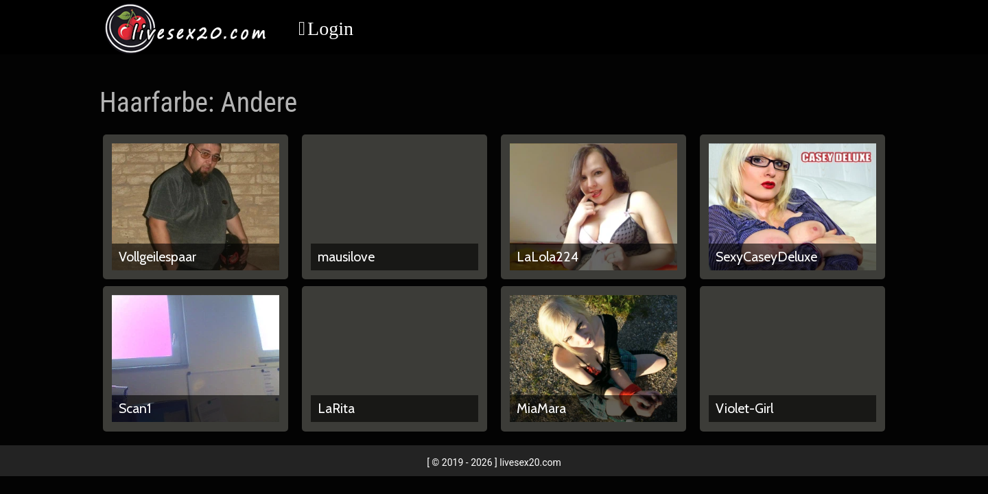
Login (330, 28)
